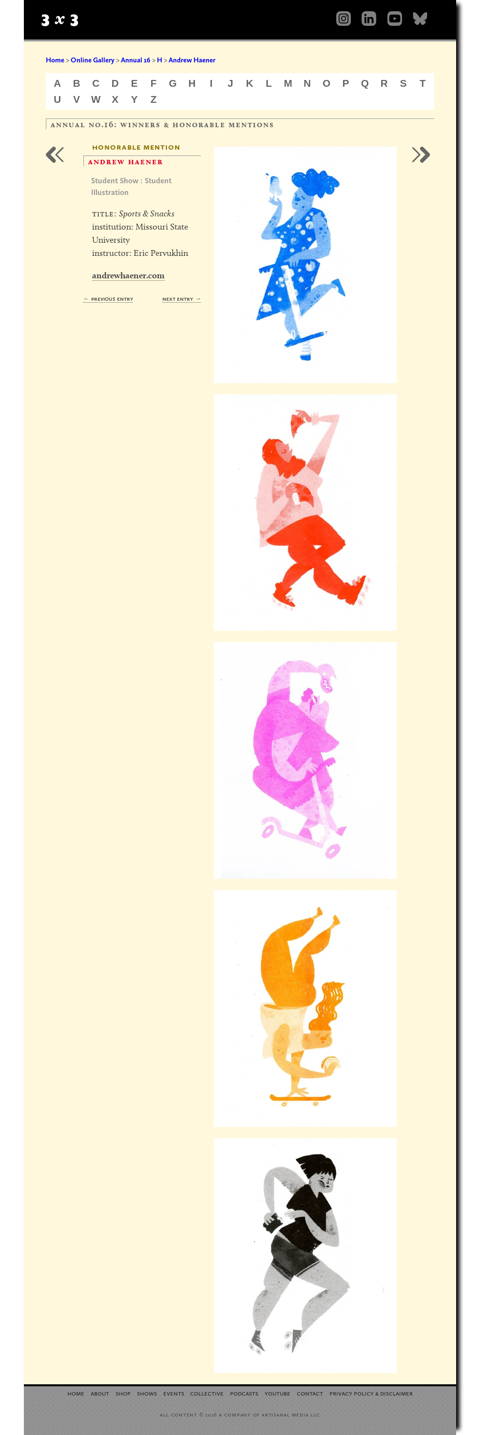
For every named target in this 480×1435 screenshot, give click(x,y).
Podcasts (244, 1393)
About (100, 1393)
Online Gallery (93, 60)
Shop (123, 1393)
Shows (147, 1393)
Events (173, 1393)
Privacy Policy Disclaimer (371, 1393)
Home (55, 60)
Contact (310, 1393)
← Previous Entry (108, 298)
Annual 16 (136, 60)
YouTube (277, 1393)
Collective (207, 1393)
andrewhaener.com (128, 275)
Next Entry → (181, 298)
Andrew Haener (192, 60)
